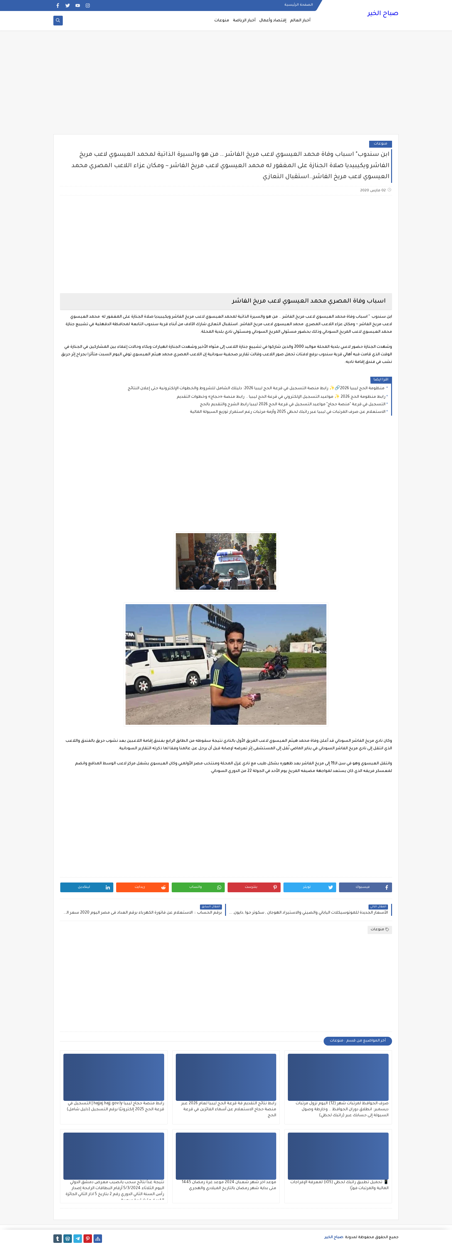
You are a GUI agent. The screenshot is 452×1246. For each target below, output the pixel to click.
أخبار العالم (300, 21)
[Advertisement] (226, 85)
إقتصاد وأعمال (272, 21)
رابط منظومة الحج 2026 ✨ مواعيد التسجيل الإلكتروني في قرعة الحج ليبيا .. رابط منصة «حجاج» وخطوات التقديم (281, 397)
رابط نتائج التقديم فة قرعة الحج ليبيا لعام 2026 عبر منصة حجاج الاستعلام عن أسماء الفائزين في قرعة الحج (228, 1109)
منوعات (221, 21)
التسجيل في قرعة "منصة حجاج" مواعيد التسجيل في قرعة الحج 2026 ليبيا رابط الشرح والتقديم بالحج (292, 404)
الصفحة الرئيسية (298, 5)
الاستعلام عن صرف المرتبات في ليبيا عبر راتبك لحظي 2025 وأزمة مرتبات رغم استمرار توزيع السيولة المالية (287, 412)
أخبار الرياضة (244, 21)
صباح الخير (383, 14)
